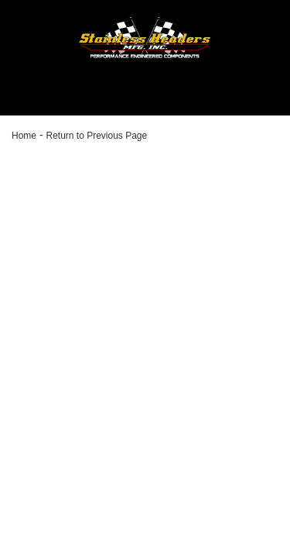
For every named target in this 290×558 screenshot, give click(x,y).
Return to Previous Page (96, 135)
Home (24, 135)
